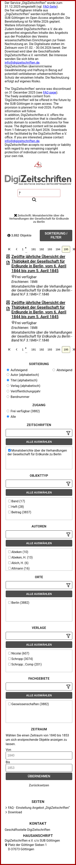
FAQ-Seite (50, 6)
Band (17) (16, 501)
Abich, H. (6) (18, 563)
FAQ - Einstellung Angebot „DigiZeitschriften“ (39, 808)
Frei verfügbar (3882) (23, 411)
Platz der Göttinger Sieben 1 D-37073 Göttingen (27, 847)
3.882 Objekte (19, 235)
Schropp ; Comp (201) (25, 664)
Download (15, 812)
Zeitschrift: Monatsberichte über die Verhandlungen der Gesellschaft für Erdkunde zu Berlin (39, 218)
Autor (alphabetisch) (23, 375)
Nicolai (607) (18, 653)
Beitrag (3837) (19, 512)
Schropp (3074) (20, 659)
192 (41, 249)
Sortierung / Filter (56, 235)
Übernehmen (39, 776)
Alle (11, 417)
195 (66, 249)
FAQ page (49, 92)
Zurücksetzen (39, 785)
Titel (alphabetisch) (22, 380)
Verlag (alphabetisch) (23, 386)
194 (58, 249)
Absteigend (62, 370)
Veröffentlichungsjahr (24, 391)
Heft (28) (16, 507)
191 (33, 249)
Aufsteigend (17, 370)
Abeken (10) (18, 552)
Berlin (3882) (18, 603)
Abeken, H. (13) (20, 557)
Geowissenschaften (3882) (28, 704)
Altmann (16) (19, 568)
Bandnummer (18, 397)
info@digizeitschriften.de (22, 62)
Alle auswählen (39, 441)
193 (50, 249)
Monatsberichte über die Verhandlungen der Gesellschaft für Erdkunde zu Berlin (37, 452)
